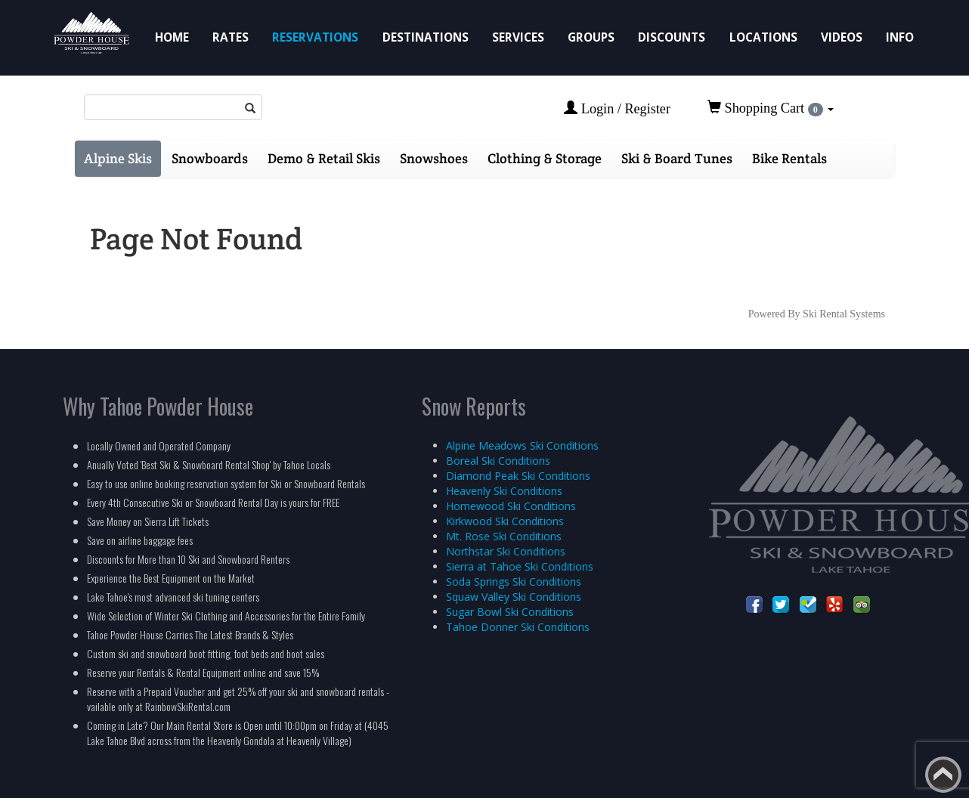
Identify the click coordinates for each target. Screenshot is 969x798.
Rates (230, 37)
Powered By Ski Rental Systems (816, 314)
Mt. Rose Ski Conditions (504, 536)
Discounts (671, 37)
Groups (591, 37)
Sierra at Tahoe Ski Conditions (519, 566)
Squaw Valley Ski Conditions (513, 596)
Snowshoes (434, 158)
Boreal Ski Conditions (498, 460)
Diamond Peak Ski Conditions (518, 476)
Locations (763, 37)
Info (900, 37)
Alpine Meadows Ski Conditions (522, 445)
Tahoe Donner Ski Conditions (518, 627)
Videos (841, 37)
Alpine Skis (118, 158)
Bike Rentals (789, 158)
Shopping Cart (770, 108)
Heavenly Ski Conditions (504, 491)
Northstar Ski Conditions (505, 551)
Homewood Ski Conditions (511, 506)
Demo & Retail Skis (324, 158)
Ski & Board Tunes (676, 158)
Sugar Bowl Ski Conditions (510, 612)
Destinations (425, 37)
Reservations (315, 37)
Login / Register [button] (617, 108)
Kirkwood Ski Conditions (505, 521)
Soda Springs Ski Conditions (513, 581)
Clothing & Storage (545, 158)
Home (172, 37)
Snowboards (210, 158)
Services (518, 37)
